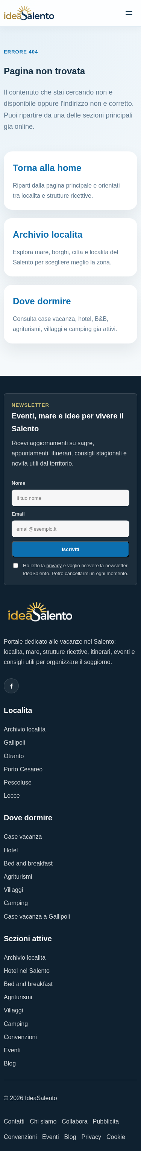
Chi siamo (43, 1121)
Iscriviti (70, 549)
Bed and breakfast (28, 863)
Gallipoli (14, 742)
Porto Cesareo (23, 769)
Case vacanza (23, 836)
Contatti (14, 1121)
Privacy (91, 1137)
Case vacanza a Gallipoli (37, 916)
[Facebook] (11, 685)
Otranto (14, 756)
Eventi (12, 1050)
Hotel (11, 850)
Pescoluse (18, 782)
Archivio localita (24, 729)
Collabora (74, 1121)
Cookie (115, 1137)
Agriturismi (18, 876)
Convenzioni (20, 1037)
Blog (10, 1063)
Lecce (12, 795)
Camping (16, 903)
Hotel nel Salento (27, 971)
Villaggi (13, 890)
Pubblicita (106, 1121)
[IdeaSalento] (29, 13)
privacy (54, 565)
